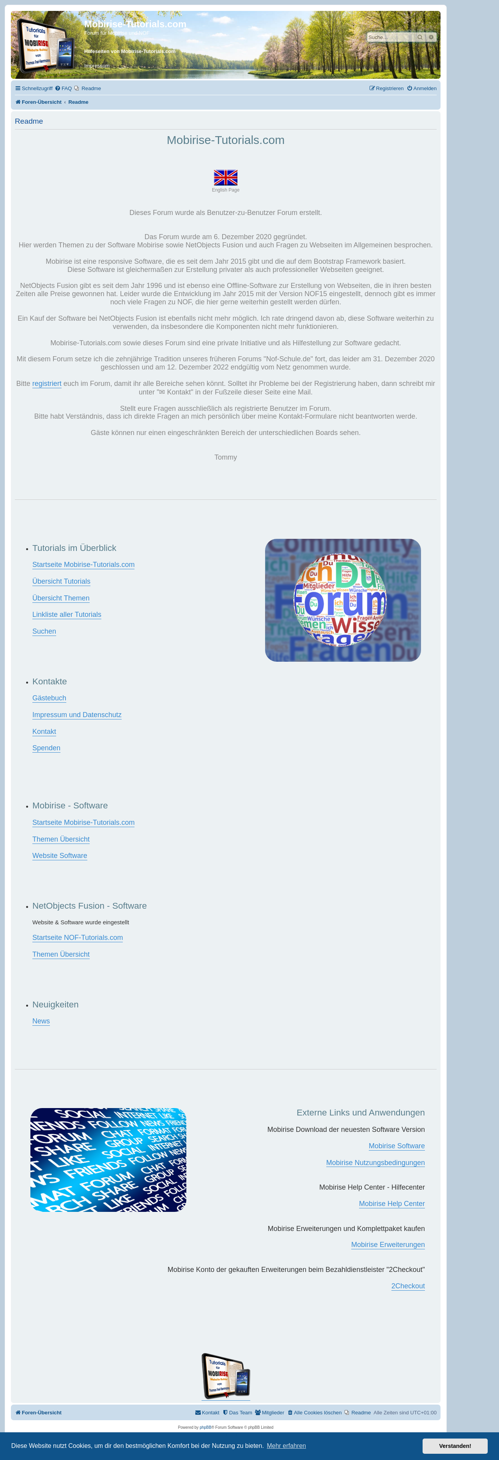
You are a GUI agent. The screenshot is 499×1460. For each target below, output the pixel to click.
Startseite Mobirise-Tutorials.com (83, 564)
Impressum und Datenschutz (77, 715)
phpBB (205, 1427)
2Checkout (408, 1286)
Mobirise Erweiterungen (388, 1245)
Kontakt (44, 731)
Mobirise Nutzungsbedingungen (375, 1163)
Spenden (46, 748)
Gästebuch (49, 698)
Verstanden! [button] (455, 1446)
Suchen (44, 631)
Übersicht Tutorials (61, 581)
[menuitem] (63, 88)
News (41, 1021)
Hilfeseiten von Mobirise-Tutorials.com (129, 51)
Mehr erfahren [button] (286, 1445)
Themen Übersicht (61, 839)
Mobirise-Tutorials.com (135, 24)
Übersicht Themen (61, 598)
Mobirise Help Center (392, 1204)
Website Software (59, 856)
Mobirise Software (397, 1146)
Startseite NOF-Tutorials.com (77, 937)
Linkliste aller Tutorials (66, 614)
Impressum (97, 66)
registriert (47, 383)
